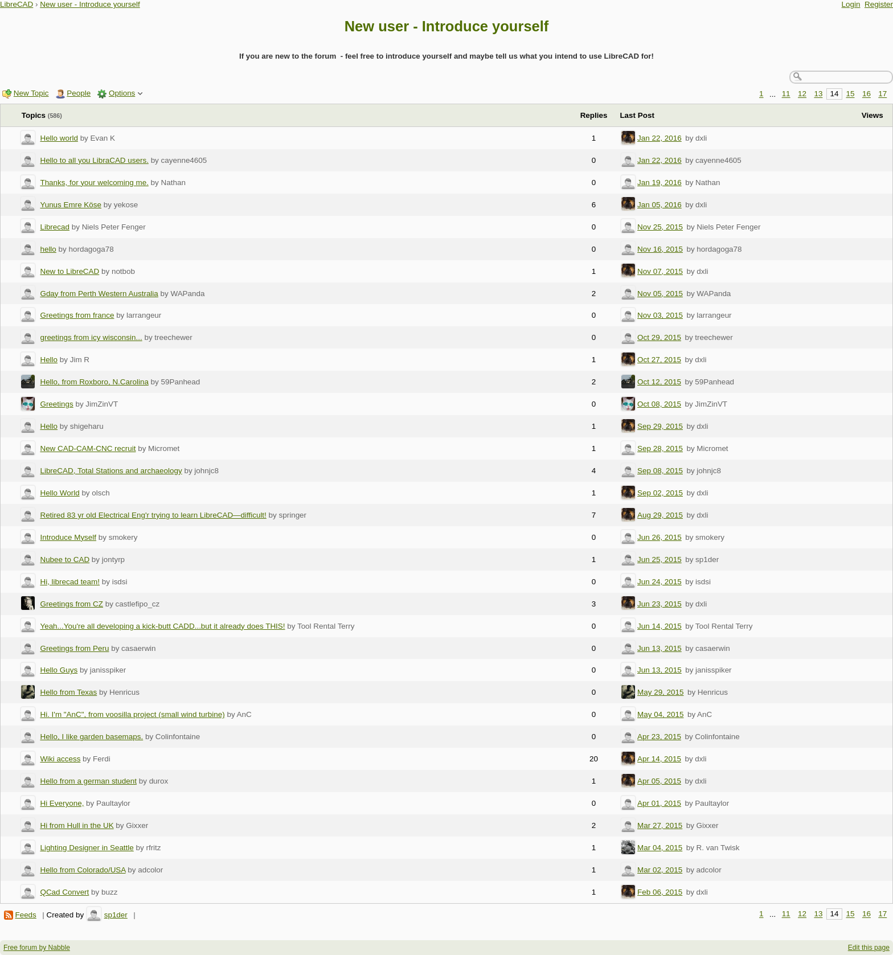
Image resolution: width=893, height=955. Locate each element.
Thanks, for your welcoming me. (94, 182)
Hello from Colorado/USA (82, 870)
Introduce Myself (68, 537)
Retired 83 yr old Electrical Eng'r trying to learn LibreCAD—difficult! (153, 515)
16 (866, 94)
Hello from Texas (68, 692)
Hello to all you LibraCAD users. (94, 160)
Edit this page (869, 948)
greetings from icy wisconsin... (91, 337)
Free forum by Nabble (36, 948)
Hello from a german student (88, 781)
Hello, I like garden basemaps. (91, 736)
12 (802, 94)
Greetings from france (77, 315)
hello (48, 249)
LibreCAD (16, 4)
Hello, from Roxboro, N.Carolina (94, 382)
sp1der (116, 915)
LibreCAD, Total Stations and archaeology (111, 470)
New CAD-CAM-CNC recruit (88, 448)
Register (879, 4)
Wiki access (60, 759)
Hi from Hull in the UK (76, 825)
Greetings (56, 404)
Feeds (25, 915)
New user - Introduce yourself (90, 4)
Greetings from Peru (74, 648)
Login (851, 4)
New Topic (31, 93)
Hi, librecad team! (70, 581)
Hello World (59, 493)
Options (122, 93)
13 (818, 94)
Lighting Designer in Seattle (86, 847)
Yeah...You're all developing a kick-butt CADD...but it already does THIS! (162, 626)
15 (850, 94)
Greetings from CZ (71, 604)
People (79, 93)
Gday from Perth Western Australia (99, 293)
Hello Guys (58, 670)
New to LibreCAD (69, 271)
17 (882, 94)
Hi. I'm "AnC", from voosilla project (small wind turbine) (132, 714)
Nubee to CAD (64, 559)
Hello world (58, 138)
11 (786, 94)
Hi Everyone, (62, 803)
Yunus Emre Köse (70, 204)
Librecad (54, 227)
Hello (49, 359)
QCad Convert (64, 892)
